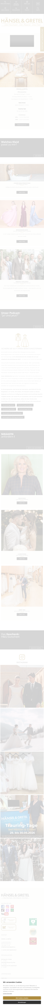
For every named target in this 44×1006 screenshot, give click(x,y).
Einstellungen (22, 1002)
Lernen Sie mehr (7, 993)
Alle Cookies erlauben (22, 998)
